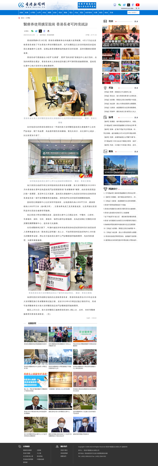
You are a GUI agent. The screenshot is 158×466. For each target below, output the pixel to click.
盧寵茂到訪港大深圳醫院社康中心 (59, 411)
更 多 (136, 21)
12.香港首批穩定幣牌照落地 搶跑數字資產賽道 (121, 236)
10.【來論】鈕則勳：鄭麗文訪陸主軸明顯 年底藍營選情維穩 (125, 228)
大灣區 (32, 12)
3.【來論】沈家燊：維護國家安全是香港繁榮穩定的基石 (124, 201)
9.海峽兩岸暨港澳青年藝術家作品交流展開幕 (120, 224)
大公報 (39, 453)
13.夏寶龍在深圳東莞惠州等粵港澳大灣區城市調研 (122, 240)
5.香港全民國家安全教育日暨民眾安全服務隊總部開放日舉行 (125, 209)
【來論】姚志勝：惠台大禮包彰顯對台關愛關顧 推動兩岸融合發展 (127, 104)
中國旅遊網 (40, 459)
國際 (49, 12)
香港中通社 (64, 450)
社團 (95, 12)
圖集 (65, 12)
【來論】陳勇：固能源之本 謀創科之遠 (117, 92)
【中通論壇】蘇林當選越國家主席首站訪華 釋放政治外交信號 (126, 125)
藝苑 (100, 12)
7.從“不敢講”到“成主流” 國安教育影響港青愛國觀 (121, 217)
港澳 (26, 12)
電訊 (71, 12)
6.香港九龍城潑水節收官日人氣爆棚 (116, 213)
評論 (76, 12)
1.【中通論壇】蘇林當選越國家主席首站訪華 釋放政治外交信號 (126, 193)
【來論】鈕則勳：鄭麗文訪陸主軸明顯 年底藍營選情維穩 (124, 100)
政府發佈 (88, 12)
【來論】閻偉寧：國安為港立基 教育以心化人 (120, 111)
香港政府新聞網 (28, 459)
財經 (55, 12)
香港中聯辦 (26, 453)
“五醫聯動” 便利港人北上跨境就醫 (59, 389)
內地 (44, 12)
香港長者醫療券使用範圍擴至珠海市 (35, 344)
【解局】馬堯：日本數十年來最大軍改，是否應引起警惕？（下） (127, 145)
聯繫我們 (63, 456)
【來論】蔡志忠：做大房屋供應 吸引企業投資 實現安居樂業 (125, 96)
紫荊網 (25, 462)
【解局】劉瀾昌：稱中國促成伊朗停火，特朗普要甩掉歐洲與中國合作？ (129, 121)
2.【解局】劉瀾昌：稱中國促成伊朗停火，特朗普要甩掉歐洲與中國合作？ (130, 197)
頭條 (21, 12)
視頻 (60, 12)
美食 (111, 12)
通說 (81, 12)
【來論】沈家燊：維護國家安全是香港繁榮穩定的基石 (123, 107)
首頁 (22, 18)
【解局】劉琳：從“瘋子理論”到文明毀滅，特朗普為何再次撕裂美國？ (128, 129)
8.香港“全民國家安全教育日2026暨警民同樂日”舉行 (122, 220)
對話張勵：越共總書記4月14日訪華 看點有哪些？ (121, 133)
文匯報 (39, 450)
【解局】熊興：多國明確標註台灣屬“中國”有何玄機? (122, 137)
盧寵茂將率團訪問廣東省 (81, 434)
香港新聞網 (64, 453)
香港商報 (40, 456)
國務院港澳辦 (27, 450)
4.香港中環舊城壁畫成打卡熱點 (115, 205)
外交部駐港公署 (28, 456)
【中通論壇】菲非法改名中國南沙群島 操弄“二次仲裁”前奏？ (126, 141)
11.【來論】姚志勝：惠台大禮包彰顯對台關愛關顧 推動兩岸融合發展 (128, 232)
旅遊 (106, 12)
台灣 (39, 12)
